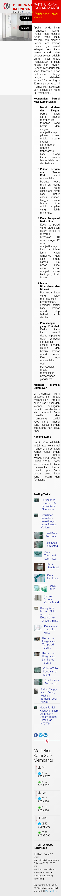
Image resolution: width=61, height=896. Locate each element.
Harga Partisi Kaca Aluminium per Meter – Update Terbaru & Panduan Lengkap (49, 715)
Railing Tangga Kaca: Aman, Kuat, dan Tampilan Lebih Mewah (49, 695)
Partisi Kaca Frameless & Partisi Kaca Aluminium (49, 504)
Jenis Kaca (52, 587)
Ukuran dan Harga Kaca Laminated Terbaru (48, 658)
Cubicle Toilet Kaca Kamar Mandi (51, 671)
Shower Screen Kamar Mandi (51, 599)
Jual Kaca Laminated (52, 544)
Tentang (25, 28)
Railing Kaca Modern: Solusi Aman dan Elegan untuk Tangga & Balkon (50, 614)
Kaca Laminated (53, 577)
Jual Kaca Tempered (51, 535)
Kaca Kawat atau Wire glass (51, 629)
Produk (25, 18)
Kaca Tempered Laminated (50, 555)
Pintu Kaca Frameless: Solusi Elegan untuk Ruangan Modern (49, 521)
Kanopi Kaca (51, 891)
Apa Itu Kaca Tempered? (52, 682)
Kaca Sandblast (53, 566)
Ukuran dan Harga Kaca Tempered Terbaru (48, 643)
